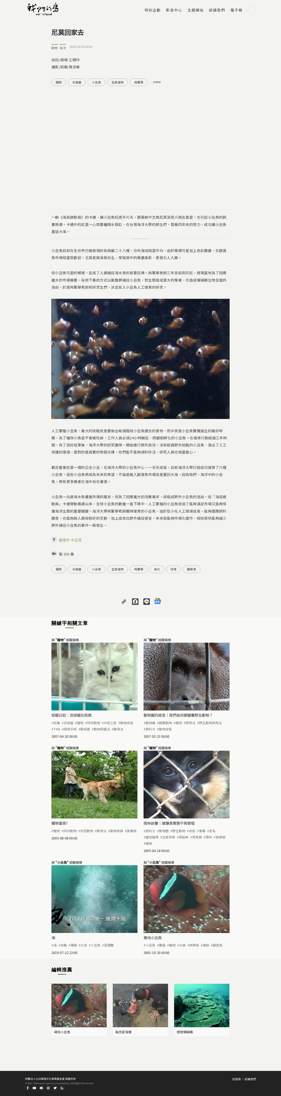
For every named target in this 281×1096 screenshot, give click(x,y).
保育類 (197, 837)
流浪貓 (68, 722)
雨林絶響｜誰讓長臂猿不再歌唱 (169, 823)
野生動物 (178, 830)
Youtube (34, 1087)
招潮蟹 (109, 945)
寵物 (59, 82)
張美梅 (131, 830)
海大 (157, 569)
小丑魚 (96, 82)
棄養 (202, 830)
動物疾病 (116, 830)
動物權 (150, 722)
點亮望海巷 (123, 1031)
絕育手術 (70, 729)
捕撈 (206, 945)
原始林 (183, 837)
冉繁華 (138, 82)
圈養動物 (165, 722)
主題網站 (195, 10)
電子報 (236, 10)
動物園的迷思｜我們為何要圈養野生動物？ (178, 715)
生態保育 (168, 837)
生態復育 (118, 82)
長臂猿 (220, 837)
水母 (84, 945)
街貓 (56, 722)
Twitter (55, 1087)
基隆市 (64, 540)
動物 (54, 48)
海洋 (63, 48)
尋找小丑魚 (153, 937)
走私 (212, 830)
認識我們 (217, 10)
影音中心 (174, 10)
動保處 (85, 729)
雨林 (208, 837)
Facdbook (27, 1087)
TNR (56, 729)
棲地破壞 (152, 837)
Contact (41, 1087)
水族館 (76, 82)
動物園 (164, 830)
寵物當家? (59, 823)
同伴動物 (93, 722)
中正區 (76, 540)
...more (156, 82)
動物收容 (126, 722)
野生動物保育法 (210, 722)
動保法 (118, 729)
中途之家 (110, 722)
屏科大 (150, 729)
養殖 (162, 945)
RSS (62, 1087)
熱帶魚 (194, 945)
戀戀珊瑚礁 (185, 1031)
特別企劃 (153, 10)
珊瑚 (73, 945)
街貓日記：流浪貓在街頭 (71, 715)
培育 (173, 569)
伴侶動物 (86, 830)
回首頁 (236, 1079)
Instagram (48, 1087)
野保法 (190, 722)
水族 (182, 945)
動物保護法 (102, 729)
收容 (192, 830)
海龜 (63, 945)
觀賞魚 (191, 569)
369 (66, 554)
